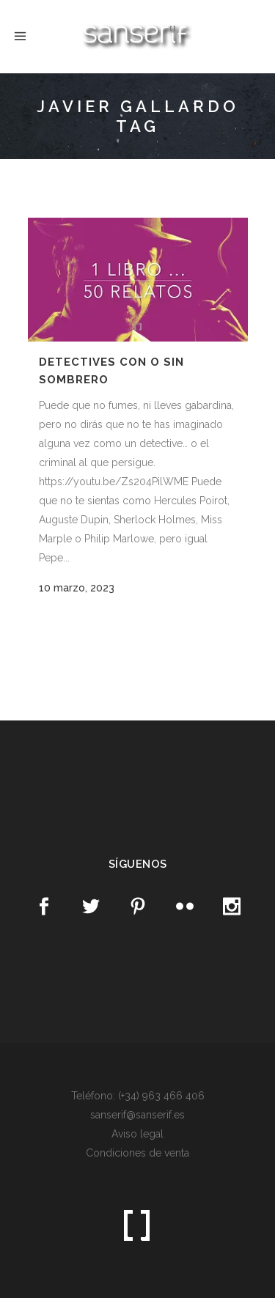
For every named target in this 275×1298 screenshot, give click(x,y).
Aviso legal (137, 1134)
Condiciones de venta (137, 1153)
